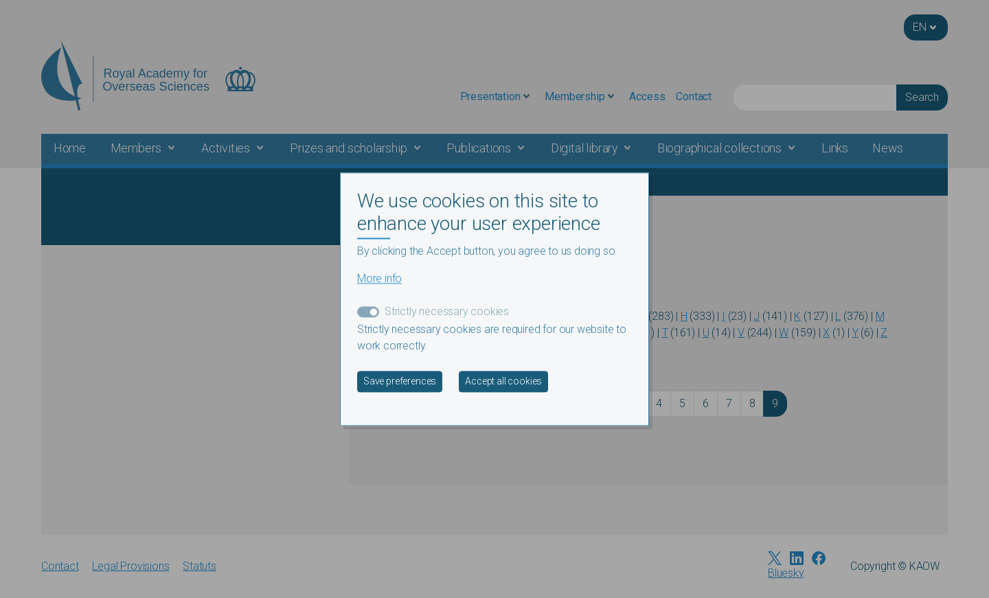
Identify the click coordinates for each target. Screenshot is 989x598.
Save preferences (399, 381)
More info (379, 278)
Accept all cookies (503, 381)
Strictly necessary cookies (447, 311)
